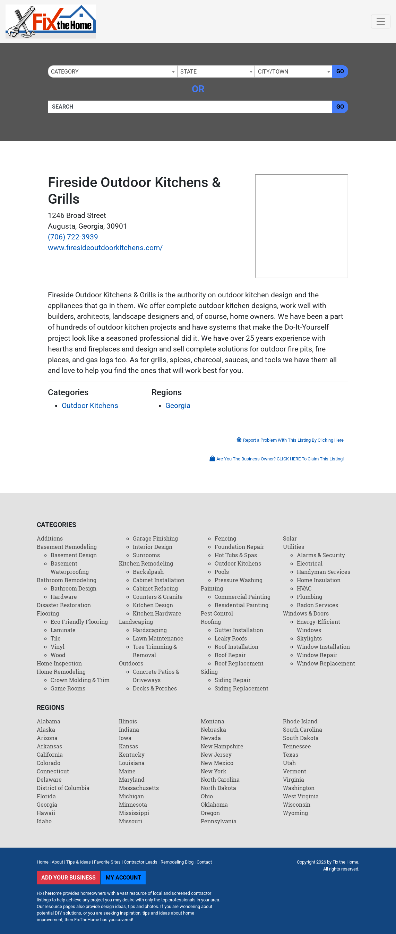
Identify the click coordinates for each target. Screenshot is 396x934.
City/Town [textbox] (273, 71)
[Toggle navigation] (380, 21)
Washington (299, 787)
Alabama (48, 721)
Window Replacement (326, 663)
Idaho (44, 821)
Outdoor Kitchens (90, 405)
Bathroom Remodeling (66, 580)
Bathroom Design (73, 588)
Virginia (293, 779)
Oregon (210, 812)
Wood (58, 655)
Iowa (125, 737)
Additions (50, 538)
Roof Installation (236, 646)
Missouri (130, 821)
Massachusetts (139, 787)
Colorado (48, 762)
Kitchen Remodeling (146, 563)
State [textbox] (188, 71)
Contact (204, 862)
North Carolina (220, 779)
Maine (127, 771)
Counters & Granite (158, 596)
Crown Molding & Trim (80, 679)
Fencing (225, 538)
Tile (56, 638)
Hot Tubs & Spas (236, 555)
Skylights (309, 638)
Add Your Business (68, 877)
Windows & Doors (306, 613)
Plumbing (309, 596)
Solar (290, 538)
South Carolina (302, 729)
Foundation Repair (239, 546)
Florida (46, 796)
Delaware (49, 779)
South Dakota (301, 737)
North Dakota (218, 787)
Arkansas (49, 746)
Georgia (177, 405)
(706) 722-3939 (73, 237)
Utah (289, 762)
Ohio (207, 796)
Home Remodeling (61, 671)
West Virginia (301, 796)
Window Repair (317, 655)
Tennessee (297, 746)
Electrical (309, 563)
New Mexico (217, 762)
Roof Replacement (239, 663)
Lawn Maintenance (158, 638)
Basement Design (74, 555)
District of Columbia (63, 787)
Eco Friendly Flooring (79, 621)
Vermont (294, 771)
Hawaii (46, 812)
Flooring (48, 613)
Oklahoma (214, 804)
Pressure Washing (238, 580)
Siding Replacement (241, 688)
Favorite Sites (107, 862)
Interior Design (152, 546)
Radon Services (317, 605)
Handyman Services (323, 571)
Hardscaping (150, 630)
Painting (212, 588)
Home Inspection (59, 663)
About (57, 862)
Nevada (211, 737)
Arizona (47, 737)
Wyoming (295, 812)
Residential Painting (241, 605)
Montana (212, 721)
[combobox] (112, 71)
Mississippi (134, 812)
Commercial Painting (242, 596)
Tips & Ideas (78, 862)
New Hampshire (222, 746)
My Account (123, 877)
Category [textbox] (65, 71)
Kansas (128, 746)
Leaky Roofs (231, 638)
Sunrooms (146, 555)
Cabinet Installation (158, 580)
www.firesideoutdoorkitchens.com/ (105, 248)
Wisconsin (296, 804)
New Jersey (216, 754)
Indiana (129, 729)
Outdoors (131, 663)
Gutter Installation (239, 630)
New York (213, 771)
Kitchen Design (153, 605)
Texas (290, 754)
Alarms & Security (321, 555)
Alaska (46, 729)
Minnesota (133, 804)
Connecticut (53, 771)
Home (43, 862)
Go (340, 71)
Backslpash (148, 571)
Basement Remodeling (67, 546)
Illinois (128, 721)
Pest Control (217, 613)
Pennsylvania (218, 821)
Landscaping (136, 621)
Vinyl (57, 646)
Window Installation (323, 646)
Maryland (132, 779)
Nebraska (213, 729)
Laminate (63, 630)
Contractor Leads (140, 862)
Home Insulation (319, 580)
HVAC (304, 588)
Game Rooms (68, 688)
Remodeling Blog (177, 862)
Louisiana (132, 762)
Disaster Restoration (64, 605)
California (50, 754)
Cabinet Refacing (155, 588)
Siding (209, 671)
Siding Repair (233, 679)
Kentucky (132, 754)
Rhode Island (300, 721)
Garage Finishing (155, 538)
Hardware (64, 596)
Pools (222, 571)
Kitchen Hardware (157, 613)
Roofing (211, 621)
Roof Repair (230, 655)
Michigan (131, 796)
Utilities (293, 546)
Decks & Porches (155, 688)
